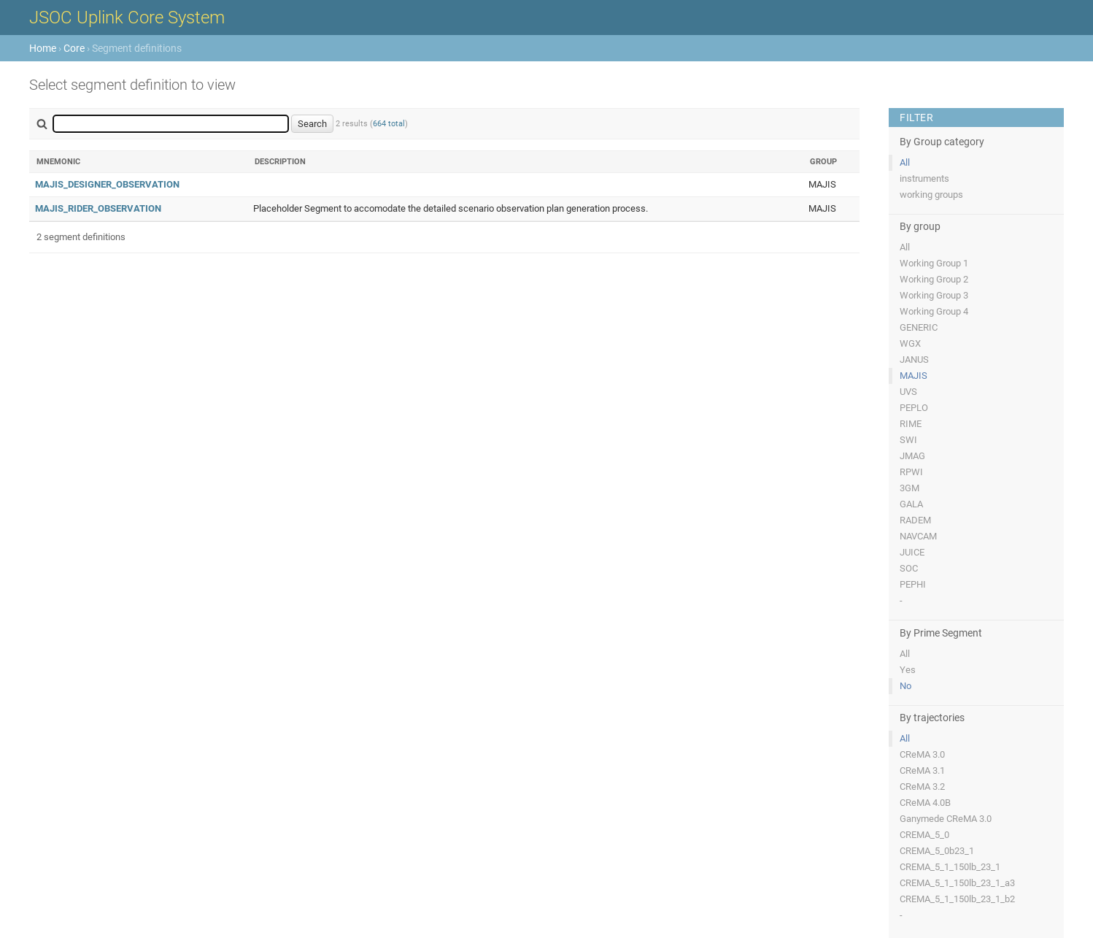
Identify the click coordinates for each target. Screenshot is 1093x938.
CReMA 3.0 (922, 754)
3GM (909, 488)
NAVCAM (918, 536)
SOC (909, 568)
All (905, 162)
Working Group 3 (934, 295)
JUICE (912, 552)
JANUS (914, 359)
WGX (910, 343)
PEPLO (914, 407)
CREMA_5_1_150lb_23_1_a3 (957, 882)
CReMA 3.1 (922, 770)
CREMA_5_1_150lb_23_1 (950, 866)
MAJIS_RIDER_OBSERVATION (98, 208)
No (905, 685)
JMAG (912, 455)
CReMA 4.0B (925, 802)
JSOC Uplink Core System (127, 17)
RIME (911, 423)
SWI (908, 439)
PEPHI (913, 584)
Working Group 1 (934, 263)
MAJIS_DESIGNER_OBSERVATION (107, 184)
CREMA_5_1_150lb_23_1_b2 (957, 898)
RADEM (915, 520)
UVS (908, 391)
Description (280, 161)
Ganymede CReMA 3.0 (946, 818)
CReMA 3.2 (922, 786)
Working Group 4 (934, 311)
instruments (924, 178)
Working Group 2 (934, 279)
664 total (389, 123)
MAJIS (913, 375)
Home (42, 48)
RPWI (911, 471)
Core (74, 48)
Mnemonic (58, 161)
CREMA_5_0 (924, 834)
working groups (931, 194)
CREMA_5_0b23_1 (937, 850)
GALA (911, 504)
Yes (908, 669)
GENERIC (919, 327)
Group (823, 161)
